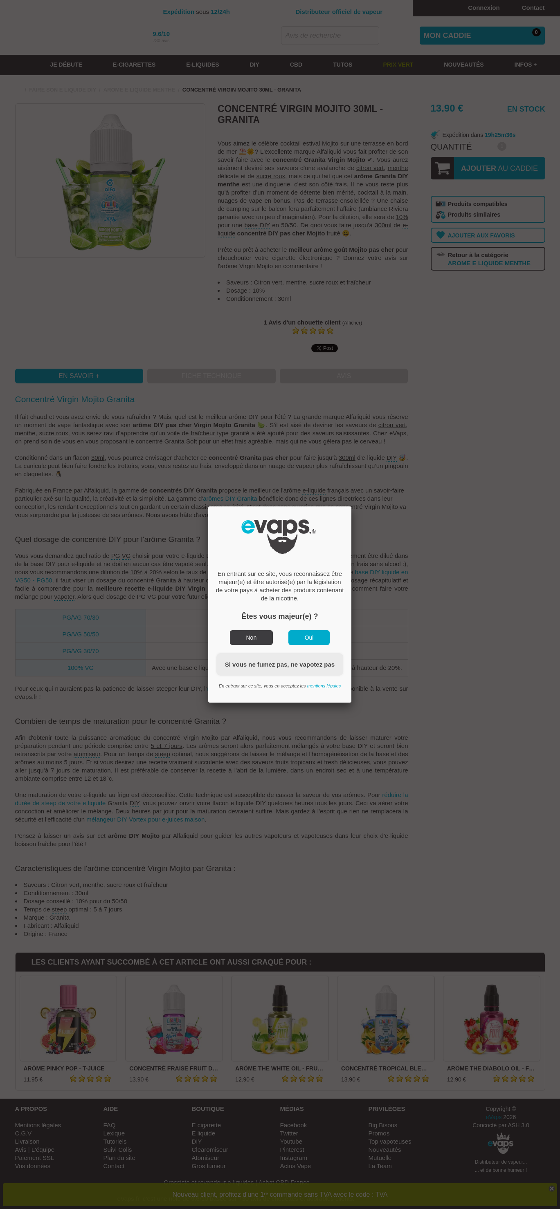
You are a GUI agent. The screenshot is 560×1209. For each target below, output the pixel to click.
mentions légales (324, 685)
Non (251, 637)
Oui (309, 637)
